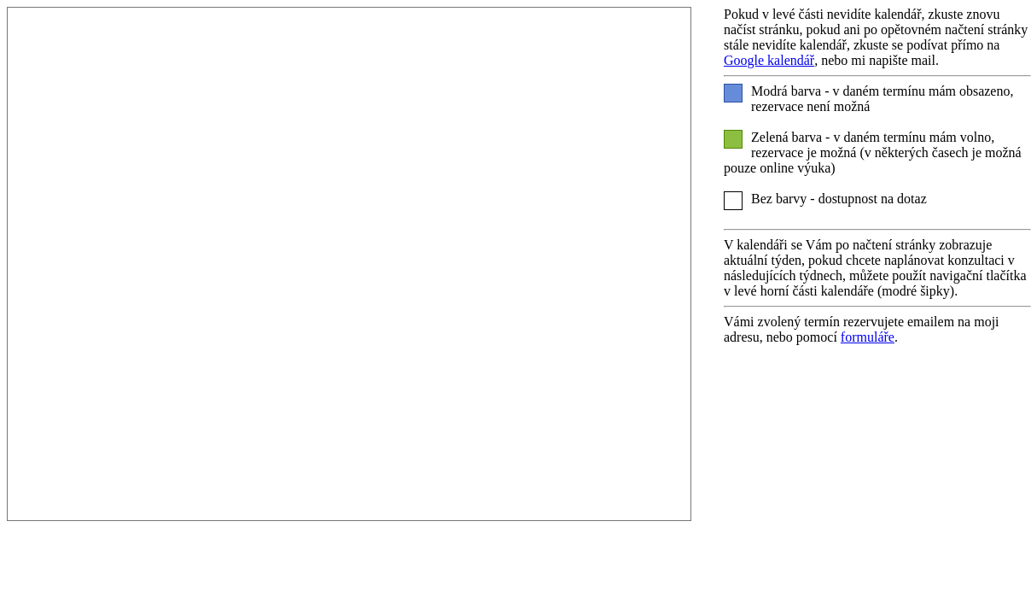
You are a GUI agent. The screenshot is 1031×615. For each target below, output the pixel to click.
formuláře (867, 337)
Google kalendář (769, 60)
